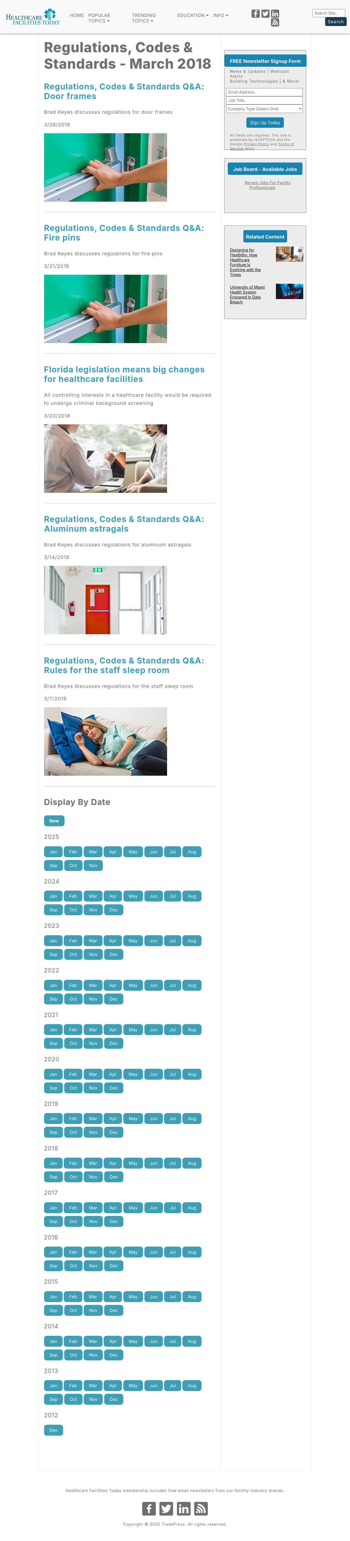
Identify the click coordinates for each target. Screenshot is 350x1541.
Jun (154, 851)
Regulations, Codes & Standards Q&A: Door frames (124, 91)
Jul (173, 851)
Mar (93, 851)
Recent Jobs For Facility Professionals (268, 185)
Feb (73, 851)
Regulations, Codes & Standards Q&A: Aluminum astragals (124, 524)
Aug (192, 851)
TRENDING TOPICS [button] (144, 18)
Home (77, 15)
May (133, 851)
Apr (112, 851)
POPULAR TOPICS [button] (99, 18)
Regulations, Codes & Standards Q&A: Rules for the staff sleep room (124, 665)
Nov (93, 865)
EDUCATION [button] (193, 15)
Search (336, 21)
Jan (53, 851)
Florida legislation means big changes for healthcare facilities (124, 374)
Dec (114, 910)
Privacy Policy (256, 144)
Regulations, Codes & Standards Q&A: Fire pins (124, 232)
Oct (73, 865)
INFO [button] (221, 15)
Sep (53, 865)
